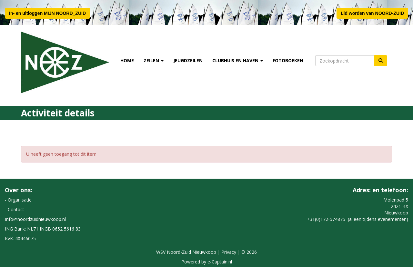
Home (127, 60)
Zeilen (154, 60)
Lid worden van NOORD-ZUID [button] (372, 13)
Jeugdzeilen (188, 60)
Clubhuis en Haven (237, 60)
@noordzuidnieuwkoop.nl (35, 219)
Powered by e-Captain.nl (206, 262)
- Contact (14, 209)
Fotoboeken (288, 60)
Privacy (228, 252)
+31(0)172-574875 (326, 219)
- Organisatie (18, 200)
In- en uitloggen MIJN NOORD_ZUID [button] (47, 13)
